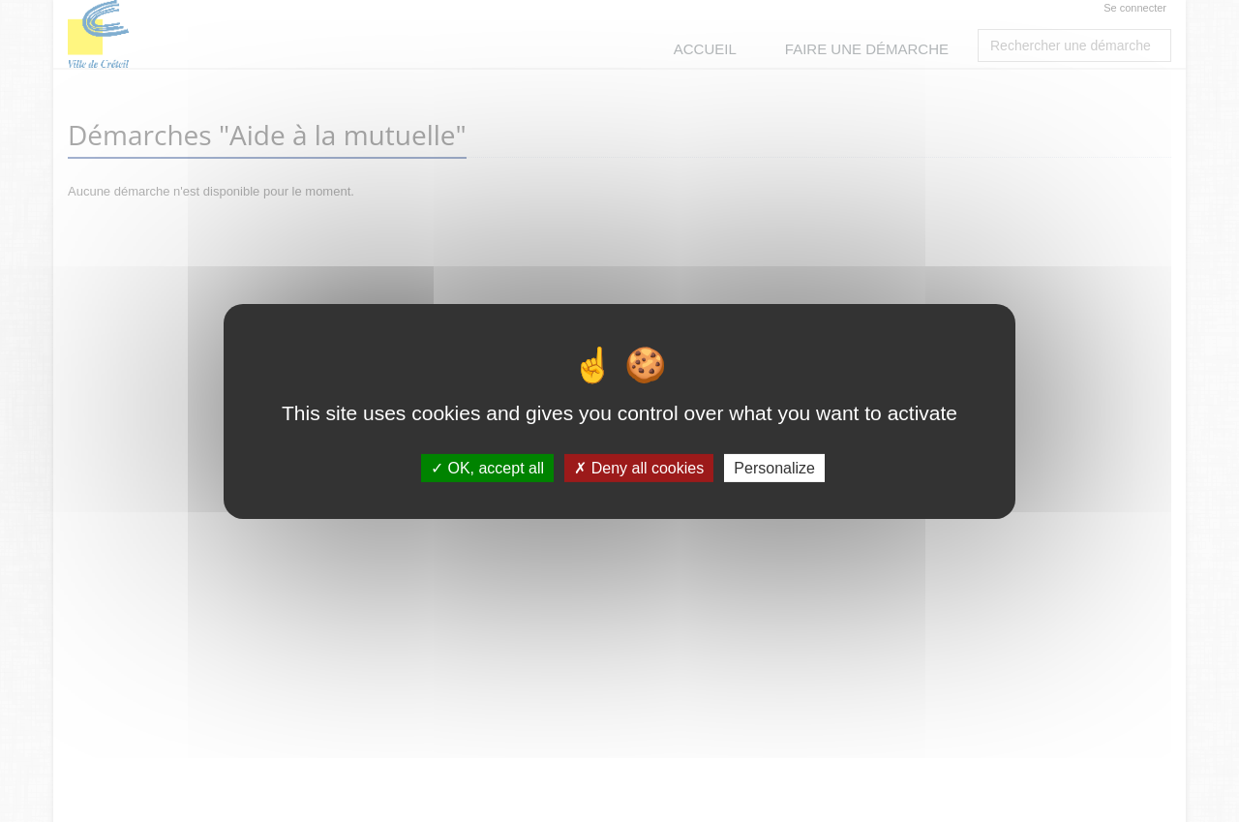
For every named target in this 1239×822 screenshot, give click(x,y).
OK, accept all (487, 467)
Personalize (774, 467)
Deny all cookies (639, 467)
